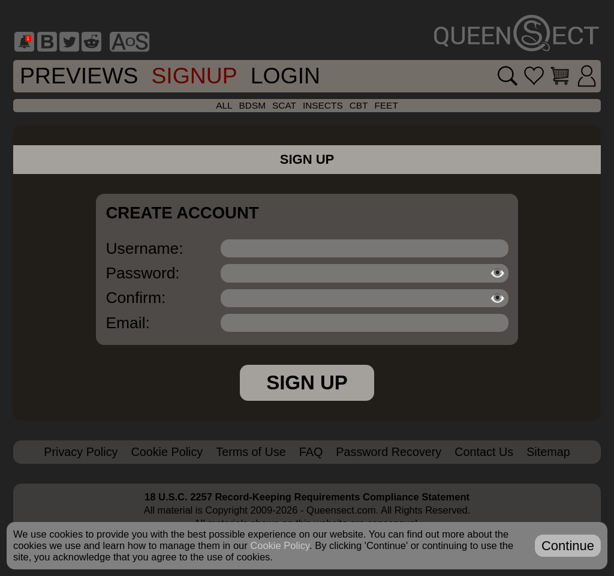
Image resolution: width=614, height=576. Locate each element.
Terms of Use (251, 451)
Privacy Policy (81, 451)
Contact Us (484, 451)
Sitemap (548, 451)
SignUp (194, 75)
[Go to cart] (556, 75)
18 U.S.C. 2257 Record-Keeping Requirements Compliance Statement (307, 496)
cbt (359, 105)
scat (284, 105)
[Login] (586, 76)
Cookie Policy (167, 451)
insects (323, 105)
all (224, 105)
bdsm (252, 105)
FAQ (311, 451)
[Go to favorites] (529, 75)
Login (285, 75)
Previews (79, 75)
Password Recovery (388, 451)
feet (386, 105)
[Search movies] (500, 76)
